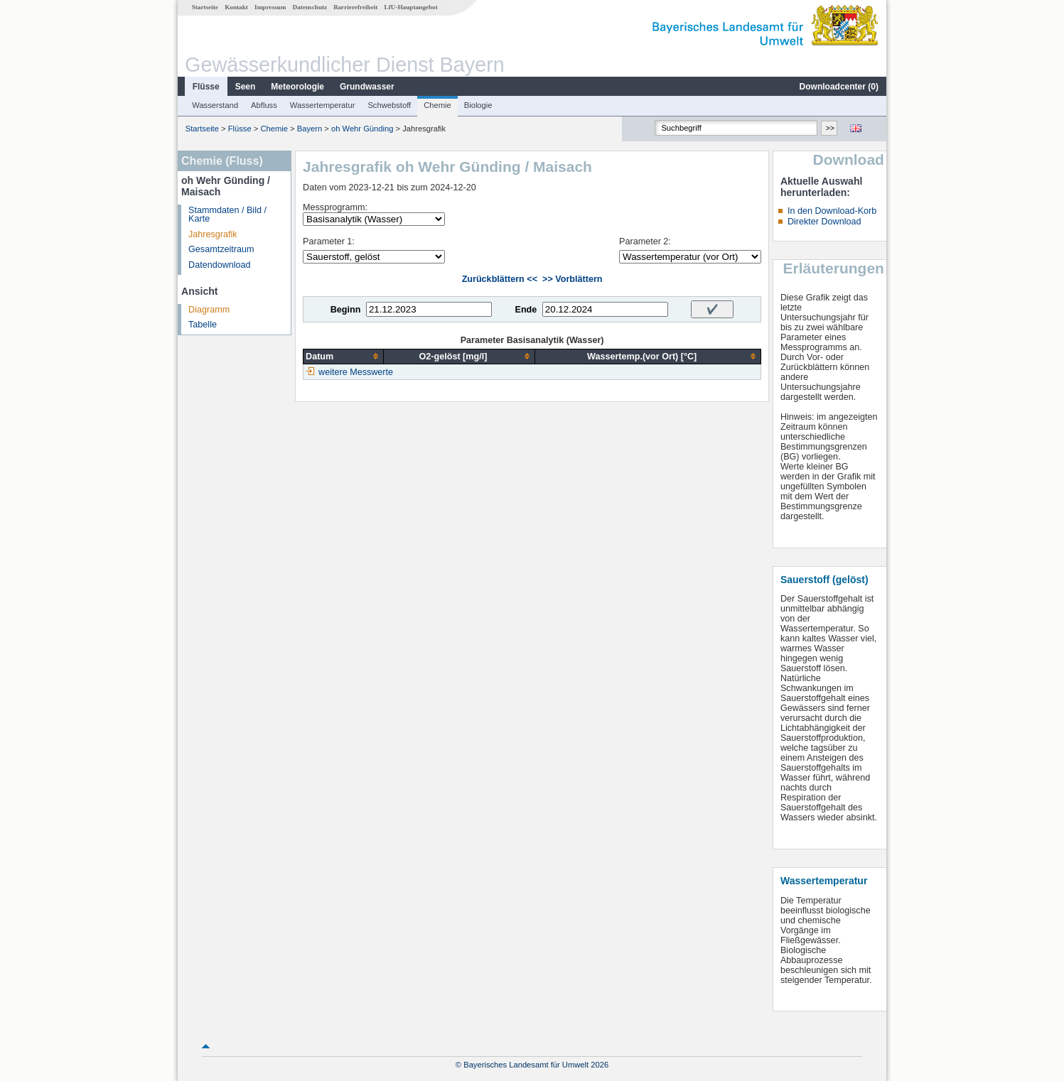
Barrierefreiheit (355, 7)
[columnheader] (343, 356)
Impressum (270, 7)
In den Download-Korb (832, 211)
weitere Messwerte (355, 372)
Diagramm (209, 310)
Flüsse (206, 87)
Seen (245, 87)
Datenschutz (310, 7)
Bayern (309, 128)
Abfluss (264, 105)
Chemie (437, 105)
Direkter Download (824, 222)
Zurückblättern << (499, 279)
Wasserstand (215, 105)
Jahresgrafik (212, 234)
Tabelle (202, 325)
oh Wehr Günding (362, 128)
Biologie (478, 105)
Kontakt (236, 7)
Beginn (346, 310)
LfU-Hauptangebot (411, 7)
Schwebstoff (389, 105)
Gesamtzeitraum (221, 249)
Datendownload (219, 265)
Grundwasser (367, 87)
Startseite (205, 7)
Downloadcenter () (839, 87)
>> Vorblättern (572, 279)
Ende (526, 310)
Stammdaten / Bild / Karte (227, 214)
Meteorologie (297, 87)
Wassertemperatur (322, 105)
